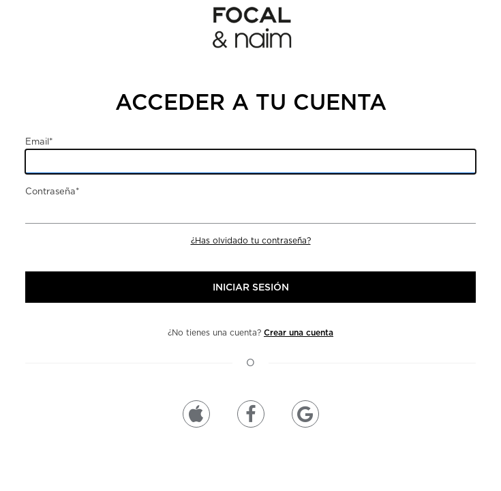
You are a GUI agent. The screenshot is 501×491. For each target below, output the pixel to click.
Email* (39, 141)
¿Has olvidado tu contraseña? (251, 240)
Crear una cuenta (298, 332)
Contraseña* (52, 191)
